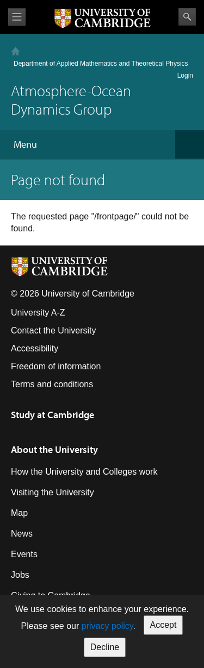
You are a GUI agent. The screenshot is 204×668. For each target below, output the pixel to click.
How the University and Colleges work (84, 471)
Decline (104, 647)
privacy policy (107, 626)
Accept (163, 624)
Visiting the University (52, 492)
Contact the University (53, 330)
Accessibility (34, 348)
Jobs (20, 574)
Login (185, 75)
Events (24, 554)
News (22, 533)
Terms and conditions (52, 384)
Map (19, 513)
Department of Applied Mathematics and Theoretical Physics (101, 63)
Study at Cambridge (52, 414)
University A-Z (38, 312)
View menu (17, 17)
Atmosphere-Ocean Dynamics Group (71, 99)
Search (187, 17)
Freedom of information (56, 366)
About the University (54, 449)
